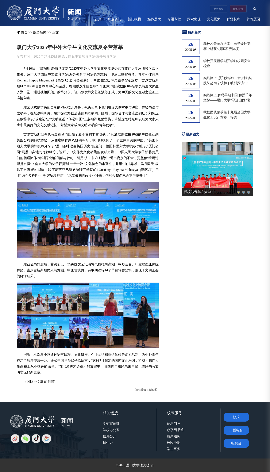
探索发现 (194, 19)
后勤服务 (173, 436)
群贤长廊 (233, 19)
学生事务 (173, 449)
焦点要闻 (114, 19)
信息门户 (173, 423)
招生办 (108, 442)
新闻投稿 (238, 8)
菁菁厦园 (253, 19)
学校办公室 (111, 430)
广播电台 (236, 430)
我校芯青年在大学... (198, 192)
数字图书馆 (175, 430)
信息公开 (109, 436)
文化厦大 (213, 19)
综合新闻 (40, 32)
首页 (98, 19)
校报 (236, 417)
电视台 (236, 443)
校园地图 (173, 442)
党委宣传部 (111, 423)
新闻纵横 (134, 19)
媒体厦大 (154, 19)
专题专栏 (174, 19)
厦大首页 (218, 8)
